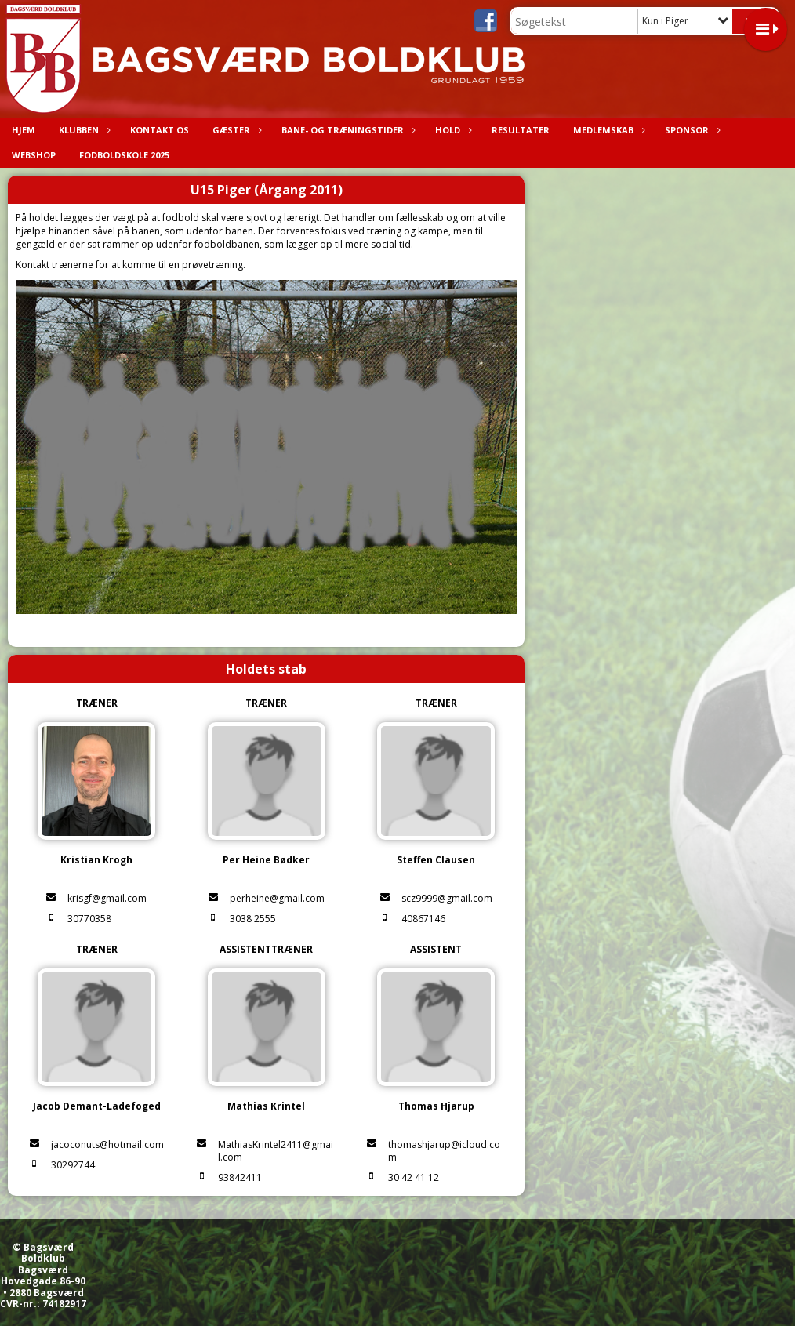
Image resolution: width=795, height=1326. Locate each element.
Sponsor (691, 130)
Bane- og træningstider (346, 130)
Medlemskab (607, 130)
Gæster (235, 130)
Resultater (521, 130)
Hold (451, 130)
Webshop (34, 155)
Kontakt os (159, 130)
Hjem (23, 130)
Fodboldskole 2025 (124, 155)
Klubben (83, 130)
